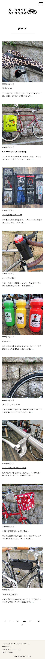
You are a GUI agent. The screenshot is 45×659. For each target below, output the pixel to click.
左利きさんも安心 (10, 594)
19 (30, 621)
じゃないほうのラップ (12, 215)
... (32, 96)
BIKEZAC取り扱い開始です (14, 152)
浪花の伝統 (7, 88)
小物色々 (6, 341)
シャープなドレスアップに (14, 468)
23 (39, 621)
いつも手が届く (9, 278)
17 (18, 621)
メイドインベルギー (11, 405)
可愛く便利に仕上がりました (15, 531)
